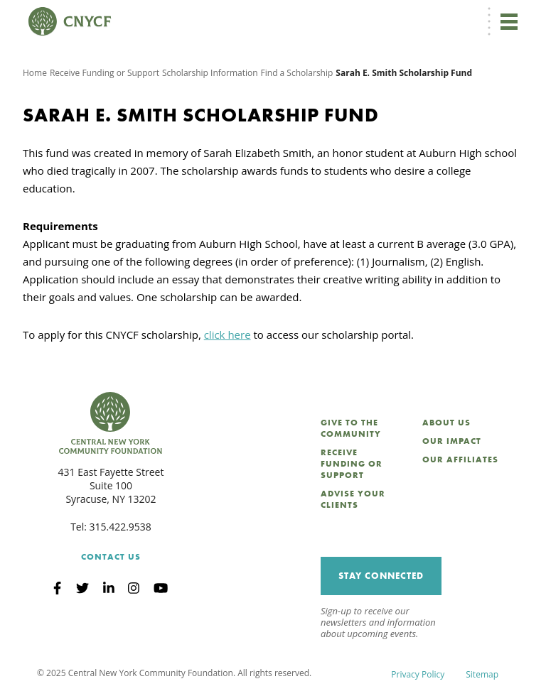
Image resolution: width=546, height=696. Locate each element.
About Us (446, 422)
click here (227, 334)
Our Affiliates (460, 459)
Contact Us (111, 556)
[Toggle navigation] (509, 21)
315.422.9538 (120, 526)
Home (35, 73)
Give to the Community (351, 428)
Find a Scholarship (297, 73)
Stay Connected (381, 576)
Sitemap (482, 674)
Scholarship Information (210, 73)
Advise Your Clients (353, 499)
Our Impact (451, 441)
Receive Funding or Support (104, 73)
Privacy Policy (417, 674)
